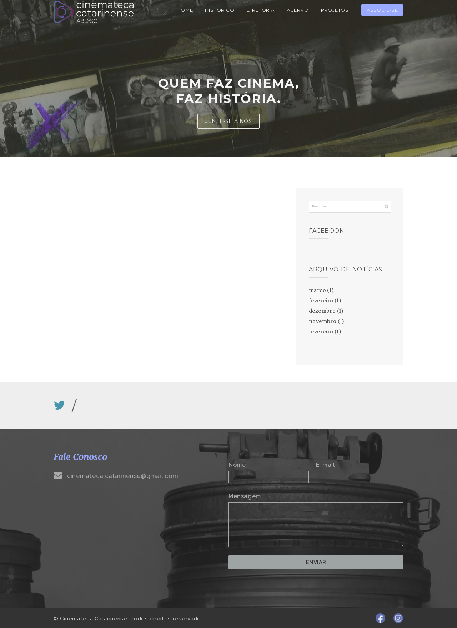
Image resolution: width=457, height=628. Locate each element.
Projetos (335, 10)
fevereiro (321, 300)
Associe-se (382, 10)
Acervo (298, 10)
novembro (322, 321)
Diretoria (261, 10)
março (317, 290)
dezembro (322, 311)
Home (185, 10)
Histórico (219, 10)
